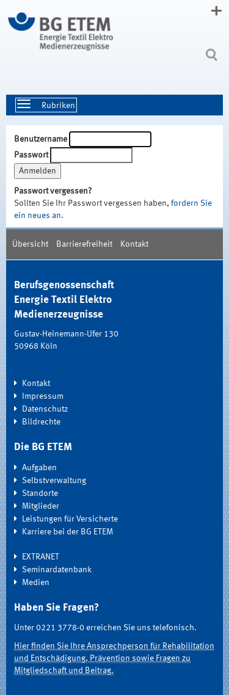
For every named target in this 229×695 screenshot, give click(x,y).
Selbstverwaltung (54, 480)
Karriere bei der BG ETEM (67, 532)
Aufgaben (39, 468)
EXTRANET (40, 557)
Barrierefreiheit (84, 244)
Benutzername (40, 139)
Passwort (31, 155)
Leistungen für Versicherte (70, 519)
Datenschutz (45, 409)
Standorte (40, 493)
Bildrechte (41, 422)
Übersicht (30, 244)
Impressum (43, 396)
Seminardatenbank (57, 570)
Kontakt (134, 244)
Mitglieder (40, 506)
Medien (35, 582)
